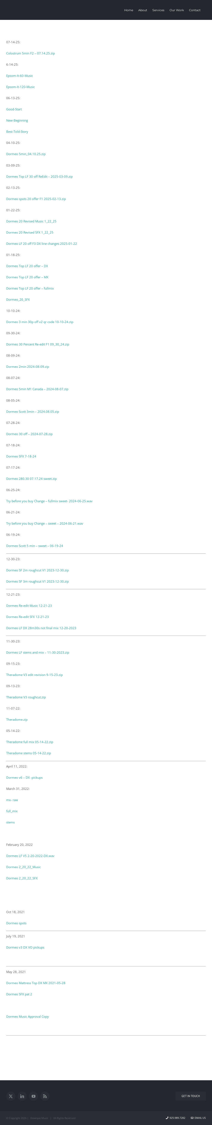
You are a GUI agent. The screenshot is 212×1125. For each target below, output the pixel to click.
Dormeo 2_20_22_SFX (22, 878)
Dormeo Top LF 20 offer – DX (27, 266)
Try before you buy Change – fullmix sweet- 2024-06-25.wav (49, 501)
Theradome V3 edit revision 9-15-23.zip (34, 675)
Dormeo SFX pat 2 (19, 994)
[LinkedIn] (22, 1096)
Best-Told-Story (17, 131)
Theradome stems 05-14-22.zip (28, 753)
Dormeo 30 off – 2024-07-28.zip (29, 434)
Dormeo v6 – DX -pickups (24, 777)
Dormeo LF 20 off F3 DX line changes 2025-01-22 (41, 243)
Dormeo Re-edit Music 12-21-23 (29, 606)
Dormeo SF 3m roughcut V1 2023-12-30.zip (37, 581)
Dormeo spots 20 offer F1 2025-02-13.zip (36, 199)
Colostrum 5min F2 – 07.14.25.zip (30, 53)
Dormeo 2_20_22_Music (23, 867)
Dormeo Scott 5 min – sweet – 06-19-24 (34, 546)
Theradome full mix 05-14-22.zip (29, 742)
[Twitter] (10, 1096)
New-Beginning (17, 120)
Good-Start (14, 109)
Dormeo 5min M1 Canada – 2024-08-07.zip (37, 389)
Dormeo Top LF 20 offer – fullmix (30, 288)
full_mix (12, 811)
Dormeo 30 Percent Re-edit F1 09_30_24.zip (37, 344)
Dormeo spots (16, 923)
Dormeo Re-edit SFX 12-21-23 (27, 617)
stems (10, 822)
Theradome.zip (17, 719)
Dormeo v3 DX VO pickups (25, 947)
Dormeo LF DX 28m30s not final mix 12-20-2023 (41, 628)
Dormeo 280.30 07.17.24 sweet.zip (31, 479)
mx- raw (12, 800)
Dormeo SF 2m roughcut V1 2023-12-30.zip (37, 570)
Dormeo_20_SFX (18, 299)
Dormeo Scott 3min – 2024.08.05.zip (32, 411)
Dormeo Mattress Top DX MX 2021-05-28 (35, 983)
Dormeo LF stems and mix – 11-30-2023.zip (37, 652)
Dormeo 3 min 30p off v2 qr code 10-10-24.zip (39, 322)
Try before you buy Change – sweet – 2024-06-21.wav (44, 523)
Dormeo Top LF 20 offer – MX (27, 277)
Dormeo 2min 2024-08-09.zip (27, 367)
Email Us (198, 1118)
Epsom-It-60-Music (19, 76)
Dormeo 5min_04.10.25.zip (26, 154)
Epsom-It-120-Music (20, 87)
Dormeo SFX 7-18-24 (21, 456)
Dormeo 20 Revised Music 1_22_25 (31, 221)
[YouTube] (33, 1096)
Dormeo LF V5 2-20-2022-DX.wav (30, 856)
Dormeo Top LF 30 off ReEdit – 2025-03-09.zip (39, 176)
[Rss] (44, 1096)
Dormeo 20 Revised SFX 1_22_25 (29, 232)
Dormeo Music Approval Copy (27, 1016)
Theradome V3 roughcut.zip (26, 697)
